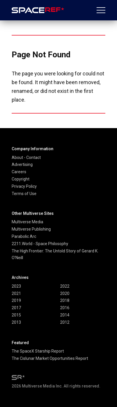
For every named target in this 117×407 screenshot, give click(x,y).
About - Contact (26, 157)
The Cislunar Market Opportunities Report (50, 358)
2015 (16, 315)
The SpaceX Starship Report (38, 351)
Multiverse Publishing (31, 229)
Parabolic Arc (24, 236)
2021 (16, 293)
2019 (16, 300)
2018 (64, 300)
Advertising (22, 164)
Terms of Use (24, 193)
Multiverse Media (27, 222)
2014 (64, 315)
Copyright (20, 179)
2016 (64, 307)
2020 (64, 293)
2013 (16, 322)
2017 (16, 307)
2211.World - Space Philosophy (40, 243)
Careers (19, 171)
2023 (16, 286)
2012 (64, 322)
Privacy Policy (24, 186)
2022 (64, 286)
